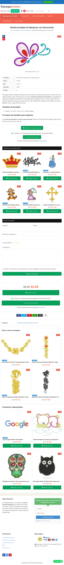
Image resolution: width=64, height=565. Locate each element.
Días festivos (25, 16)
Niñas (36, 323)
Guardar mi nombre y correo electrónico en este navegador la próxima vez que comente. (30, 269)
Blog (3, 545)
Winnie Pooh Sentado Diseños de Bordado (12, 205)
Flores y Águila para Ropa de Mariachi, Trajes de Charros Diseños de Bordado (16, 397)
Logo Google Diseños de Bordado (13, 439)
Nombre (5, 225)
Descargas (16, 30)
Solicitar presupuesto (38, 16)
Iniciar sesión (5, 11)
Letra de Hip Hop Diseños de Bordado (32, 172)
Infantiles (25, 323)
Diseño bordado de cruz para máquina (52, 205)
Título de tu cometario (9, 234)
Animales (22, 30)
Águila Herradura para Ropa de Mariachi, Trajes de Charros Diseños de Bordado (46, 397)
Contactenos (5, 547)
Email (35, 225)
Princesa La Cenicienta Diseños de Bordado (52, 172)
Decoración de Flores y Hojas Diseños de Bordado (16, 362)
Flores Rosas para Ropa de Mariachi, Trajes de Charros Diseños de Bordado (46, 362)
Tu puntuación (7, 243)
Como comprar (19, 21)
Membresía (15, 11)
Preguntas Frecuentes (8, 537)
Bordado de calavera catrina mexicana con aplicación (17, 481)
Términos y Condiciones (9, 540)
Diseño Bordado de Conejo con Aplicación (45, 439)
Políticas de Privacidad (45, 520)
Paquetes (50, 16)
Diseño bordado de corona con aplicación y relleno (12, 172)
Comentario (6, 247)
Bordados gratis (7, 21)
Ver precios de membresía (32, 137)
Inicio (11, 30)
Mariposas (28, 30)
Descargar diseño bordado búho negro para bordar (47, 481)
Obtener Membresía (8, 543)
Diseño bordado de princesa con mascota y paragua (32, 205)
